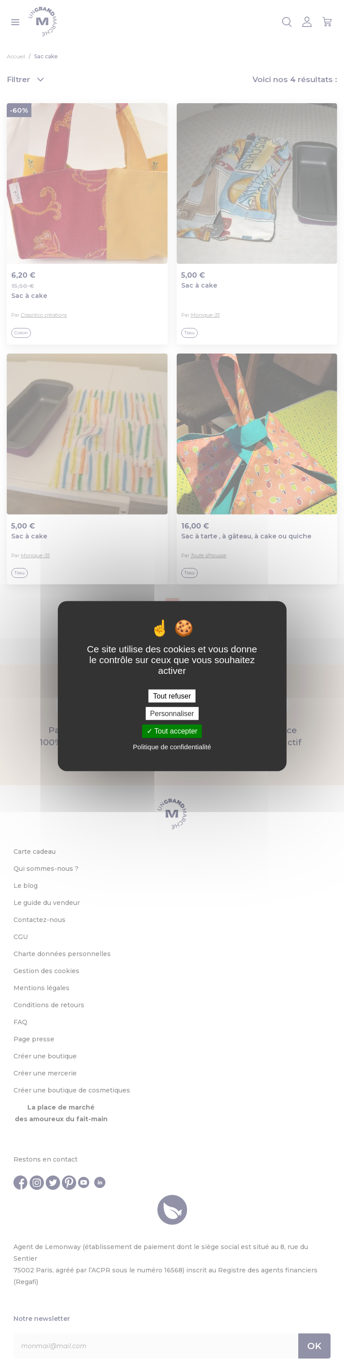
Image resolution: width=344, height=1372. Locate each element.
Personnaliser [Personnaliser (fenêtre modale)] (172, 713)
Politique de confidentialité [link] (172, 746)
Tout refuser (172, 696)
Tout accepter (172, 731)
